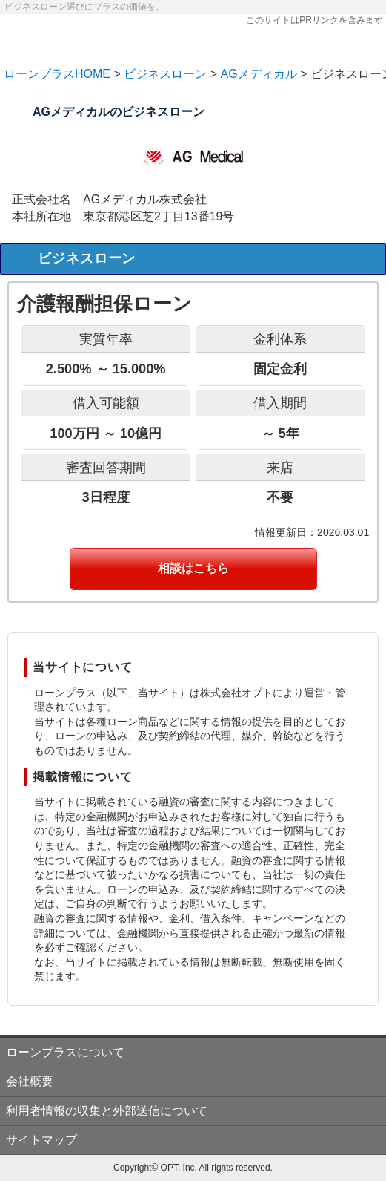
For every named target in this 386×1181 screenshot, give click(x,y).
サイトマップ (41, 1139)
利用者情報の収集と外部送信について (106, 1111)
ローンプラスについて (65, 1052)
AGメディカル (258, 74)
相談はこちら (193, 568)
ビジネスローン (165, 74)
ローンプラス (39, 74)
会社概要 (29, 1081)
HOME (92, 74)
